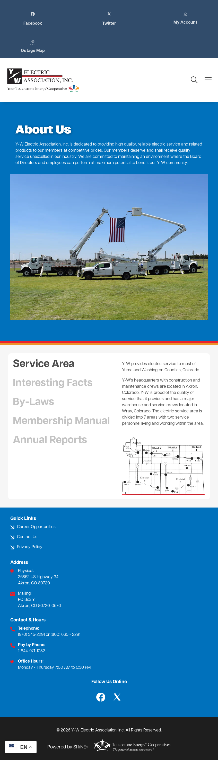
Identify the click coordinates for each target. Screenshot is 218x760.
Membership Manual (61, 421)
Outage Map (33, 46)
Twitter (109, 19)
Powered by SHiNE (68, 747)
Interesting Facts (52, 383)
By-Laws (33, 402)
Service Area (43, 364)
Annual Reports (50, 440)
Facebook (32, 19)
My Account (185, 18)
